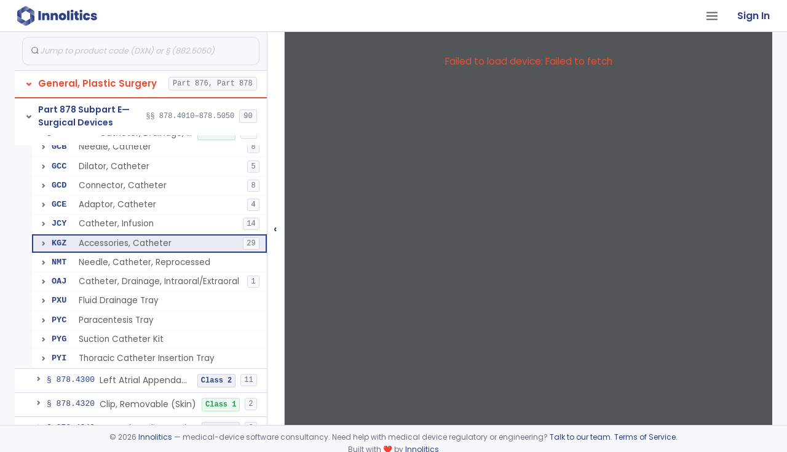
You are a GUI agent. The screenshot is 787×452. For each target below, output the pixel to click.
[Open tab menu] (712, 16)
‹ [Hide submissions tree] (275, 228)
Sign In (753, 16)
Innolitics (155, 437)
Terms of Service (645, 437)
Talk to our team (580, 437)
